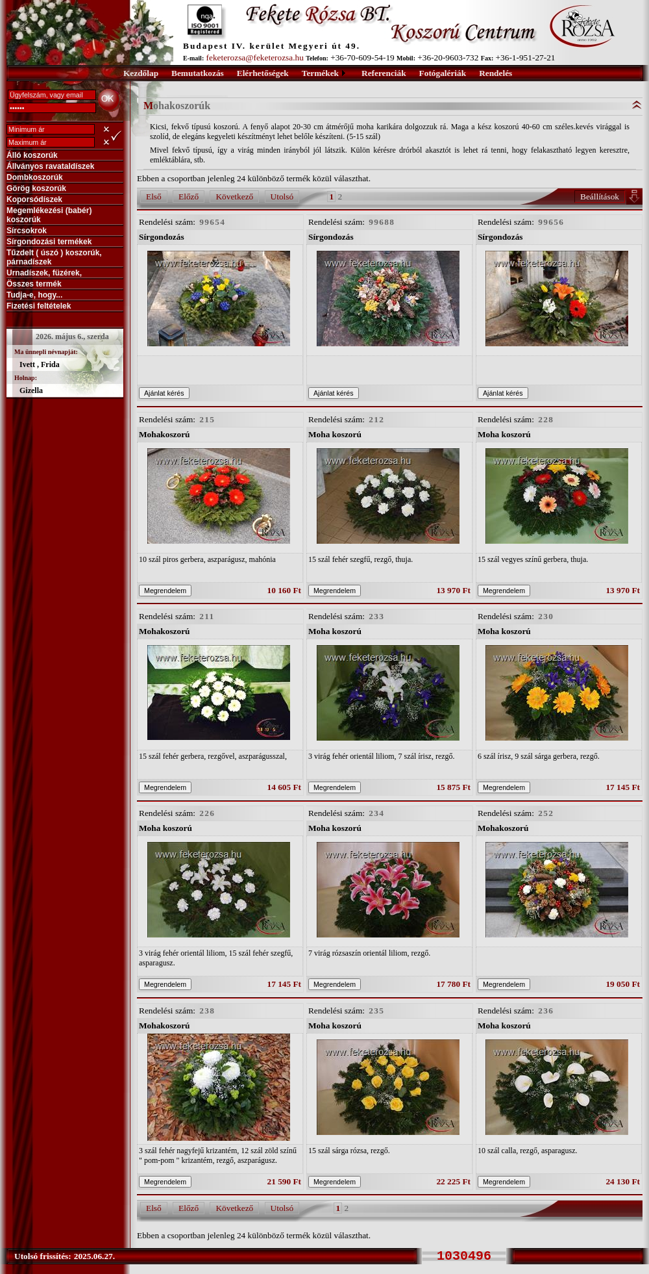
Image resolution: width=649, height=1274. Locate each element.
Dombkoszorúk (34, 177)
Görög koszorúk (36, 188)
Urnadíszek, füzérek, (44, 272)
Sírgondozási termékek (49, 241)
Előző (188, 196)
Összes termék (34, 283)
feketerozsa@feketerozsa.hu (255, 57)
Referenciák (383, 73)
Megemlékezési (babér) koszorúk (49, 215)
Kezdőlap (140, 73)
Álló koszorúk (32, 155)
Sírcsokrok (26, 230)
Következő (234, 196)
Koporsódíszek (34, 199)
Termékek (320, 73)
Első (154, 196)
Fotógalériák (443, 73)
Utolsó (282, 196)
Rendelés (495, 73)
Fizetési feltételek (38, 306)
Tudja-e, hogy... (34, 294)
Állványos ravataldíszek (50, 166)
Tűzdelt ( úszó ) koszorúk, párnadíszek (54, 257)
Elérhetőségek (263, 73)
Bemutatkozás (197, 73)
